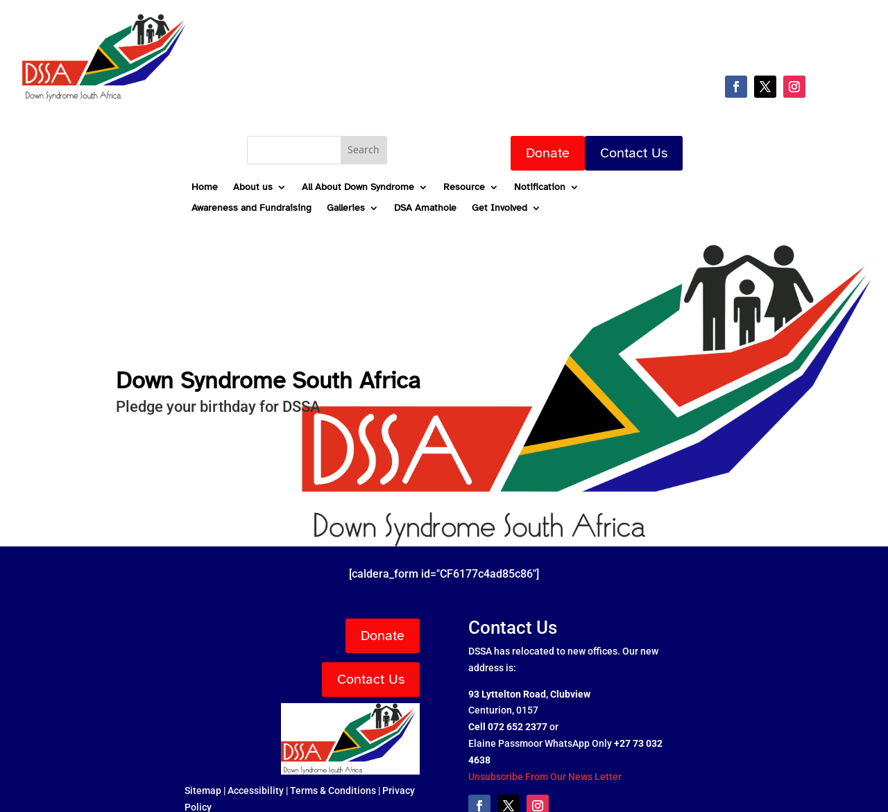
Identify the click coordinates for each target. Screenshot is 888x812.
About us (253, 187)
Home (204, 187)
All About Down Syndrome (358, 187)
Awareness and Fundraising (251, 208)
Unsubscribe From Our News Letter (545, 776)
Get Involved (499, 208)
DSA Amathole (425, 208)
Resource (464, 187)
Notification (539, 187)
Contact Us (633, 153)
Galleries (346, 208)
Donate (548, 153)
